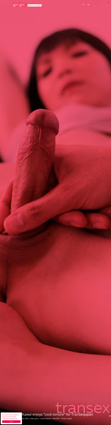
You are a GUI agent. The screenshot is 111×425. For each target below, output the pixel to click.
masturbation (45, 418)
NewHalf (55, 418)
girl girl (18, 4)
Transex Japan (66, 418)
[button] (83, 4)
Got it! (11, 421)
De (108, 2)
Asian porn (34, 418)
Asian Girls (24, 418)
